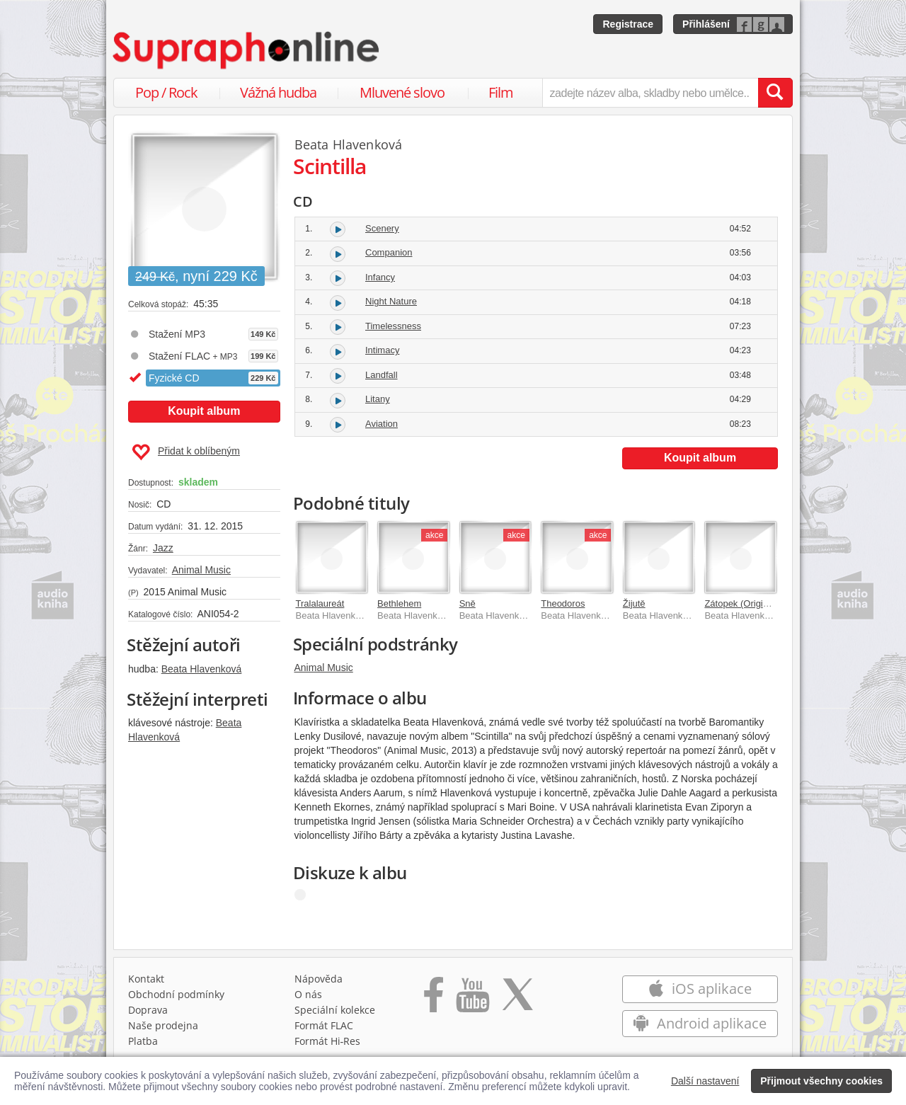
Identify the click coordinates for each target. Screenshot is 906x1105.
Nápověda (318, 978)
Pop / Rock (166, 92)
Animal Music (201, 570)
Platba (143, 1041)
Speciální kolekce (334, 1010)
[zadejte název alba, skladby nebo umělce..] (650, 93)
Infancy (380, 277)
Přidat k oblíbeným (186, 452)
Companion (389, 252)
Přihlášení (706, 24)
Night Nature (391, 301)
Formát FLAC (323, 1025)
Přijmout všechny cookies (821, 1081)
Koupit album (204, 411)
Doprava (148, 1010)
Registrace (627, 24)
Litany (377, 399)
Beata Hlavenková (201, 669)
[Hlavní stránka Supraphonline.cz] (247, 50)
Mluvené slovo (402, 92)
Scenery (382, 228)
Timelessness (393, 326)
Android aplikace (700, 1023)
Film (500, 92)
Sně (467, 603)
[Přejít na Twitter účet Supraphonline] (517, 999)
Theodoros (563, 603)
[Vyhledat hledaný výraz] (775, 93)
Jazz (163, 548)
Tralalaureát (320, 603)
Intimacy (382, 350)
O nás (308, 994)
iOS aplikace (700, 988)
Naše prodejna (163, 1025)
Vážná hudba (278, 92)
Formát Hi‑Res (327, 1041)
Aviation (381, 423)
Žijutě (634, 603)
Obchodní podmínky (176, 994)
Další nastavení (705, 1081)
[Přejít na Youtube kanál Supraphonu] (472, 999)
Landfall (381, 375)
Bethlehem (399, 603)
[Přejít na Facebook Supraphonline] (434, 999)
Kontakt (146, 978)
